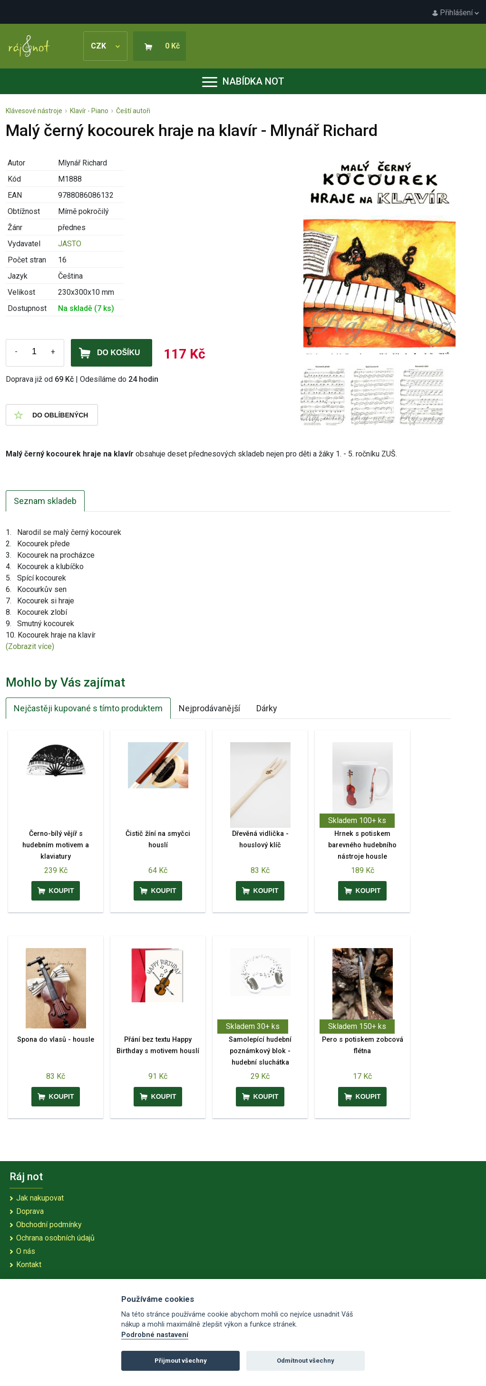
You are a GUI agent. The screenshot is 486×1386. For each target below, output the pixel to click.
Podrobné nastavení (154, 1335)
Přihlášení (455, 12)
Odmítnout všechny (305, 1360)
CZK (105, 45)
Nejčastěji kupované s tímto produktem (88, 708)
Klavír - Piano (89, 111)
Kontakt (28, 1264)
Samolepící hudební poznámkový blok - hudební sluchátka (260, 1051)
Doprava (30, 1211)
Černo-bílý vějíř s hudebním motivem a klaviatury (55, 845)
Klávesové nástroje (34, 111)
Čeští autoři (133, 111)
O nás (25, 1251)
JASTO (69, 243)
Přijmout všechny (181, 1360)
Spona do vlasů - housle (55, 1040)
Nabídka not (243, 81)
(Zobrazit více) (30, 646)
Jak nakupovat (40, 1197)
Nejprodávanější (209, 708)
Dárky (266, 708)
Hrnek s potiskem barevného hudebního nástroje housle (362, 845)
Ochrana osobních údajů (55, 1237)
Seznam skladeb (45, 501)
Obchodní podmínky (49, 1224)
